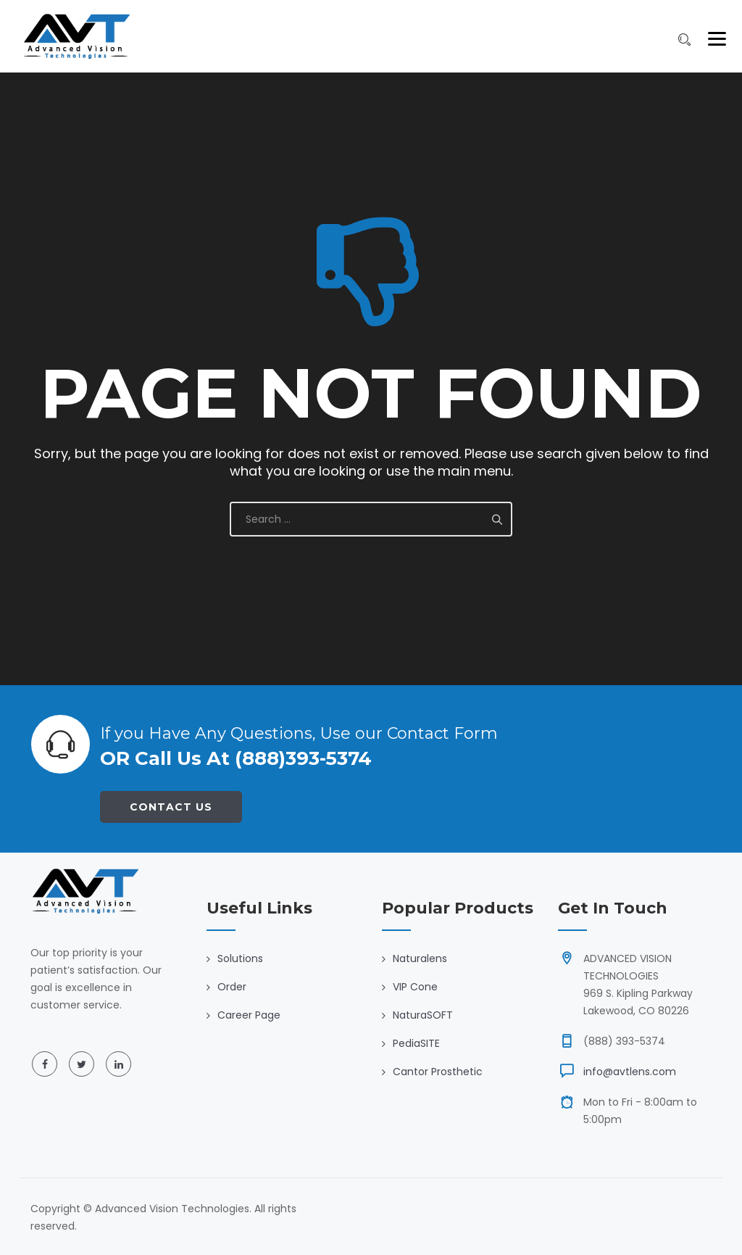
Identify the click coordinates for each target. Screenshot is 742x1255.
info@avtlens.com (629, 1071)
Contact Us (171, 806)
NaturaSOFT (423, 1015)
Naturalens (420, 958)
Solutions (240, 958)
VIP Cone (415, 986)
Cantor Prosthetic (438, 1071)
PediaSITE (416, 1043)
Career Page (248, 1015)
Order (231, 986)
